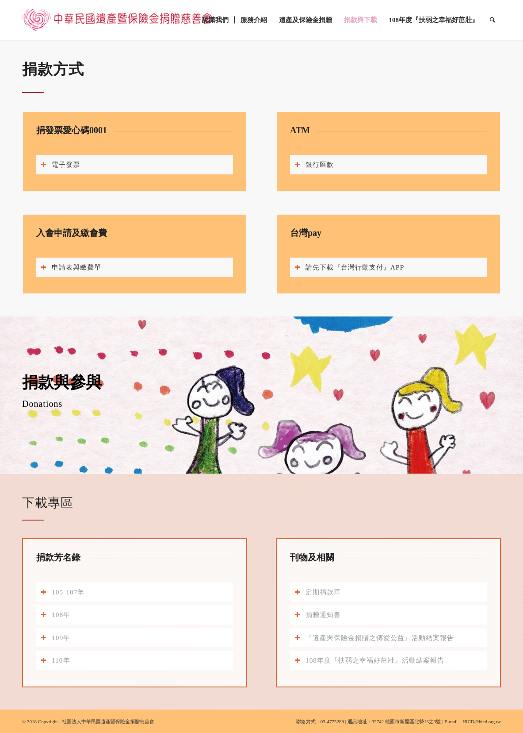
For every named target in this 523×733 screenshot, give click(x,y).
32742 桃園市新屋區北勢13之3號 (406, 721)
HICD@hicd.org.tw (481, 721)
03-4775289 (332, 721)
